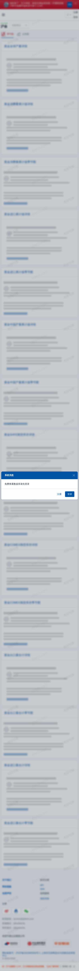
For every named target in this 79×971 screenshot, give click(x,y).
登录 (69, 494)
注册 (59, 494)
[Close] (74, 475)
